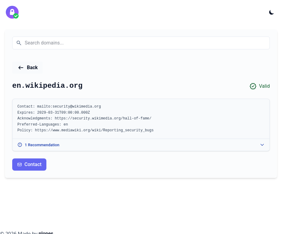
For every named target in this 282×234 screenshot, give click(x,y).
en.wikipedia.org (47, 86)
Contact (29, 164)
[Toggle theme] (271, 12)
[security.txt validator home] (12, 12)
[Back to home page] (27, 68)
